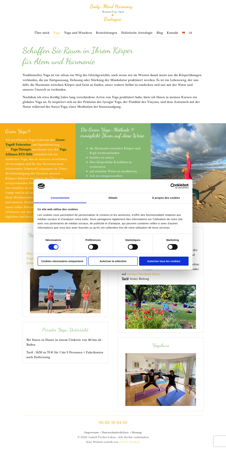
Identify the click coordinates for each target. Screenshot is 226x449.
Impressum (91, 432)
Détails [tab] (113, 197)
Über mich (41, 33)
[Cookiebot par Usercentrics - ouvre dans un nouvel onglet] (173, 186)
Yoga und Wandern (78, 33)
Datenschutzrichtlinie (115, 432)
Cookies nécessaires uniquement (62, 261)
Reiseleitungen (106, 33)
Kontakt (172, 33)
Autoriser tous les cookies (163, 261)
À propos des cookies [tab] (166, 197)
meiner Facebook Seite (143, 274)
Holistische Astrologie (137, 33)
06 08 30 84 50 (113, 422)
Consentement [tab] (60, 197)
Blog (159, 33)
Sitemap (137, 432)
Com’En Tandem (129, 442)
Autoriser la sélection (113, 261)
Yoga (56, 33)
